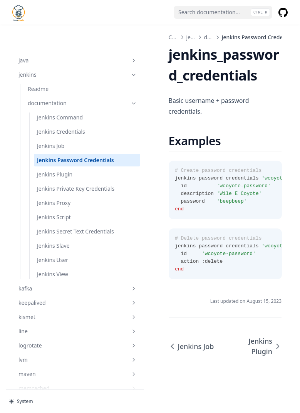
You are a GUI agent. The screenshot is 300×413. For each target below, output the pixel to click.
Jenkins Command (60, 92)
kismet (51, 316)
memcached (51, 387)
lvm (51, 359)
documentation (56, 78)
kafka (51, 288)
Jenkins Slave (53, 245)
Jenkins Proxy (53, 194)
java (51, 35)
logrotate (51, 345)
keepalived (51, 302)
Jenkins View (52, 273)
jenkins (51, 50)
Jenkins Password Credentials (60, 139)
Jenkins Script (54, 208)
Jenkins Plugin (54, 157)
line (51, 330)
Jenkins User (52, 259)
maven (51, 373)
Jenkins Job (50, 121)
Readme (38, 64)
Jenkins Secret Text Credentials (60, 227)
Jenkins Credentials (61, 107)
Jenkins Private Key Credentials (60, 176)
